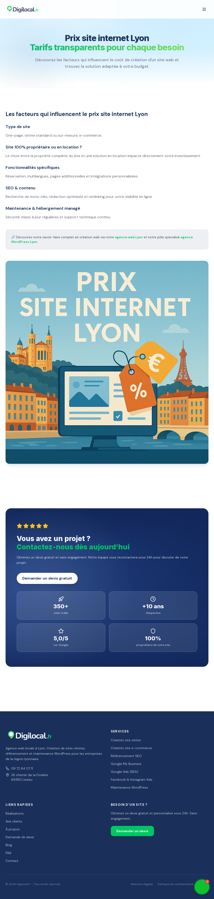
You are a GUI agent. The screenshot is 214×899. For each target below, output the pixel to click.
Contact (12, 861)
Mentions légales (142, 884)
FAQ (8, 853)
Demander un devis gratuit (47, 578)
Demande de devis (20, 837)
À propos (13, 829)
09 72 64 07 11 (19, 768)
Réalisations (15, 813)
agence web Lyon (129, 237)
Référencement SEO (126, 756)
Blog (9, 845)
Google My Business (126, 764)
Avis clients (14, 821)
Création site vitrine (126, 740)
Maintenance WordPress (129, 787)
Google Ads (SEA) (124, 772)
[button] (202, 887)
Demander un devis (132, 831)
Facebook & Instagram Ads (131, 779)
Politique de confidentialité (175, 884)
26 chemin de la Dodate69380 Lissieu (27, 777)
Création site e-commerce (131, 748)
